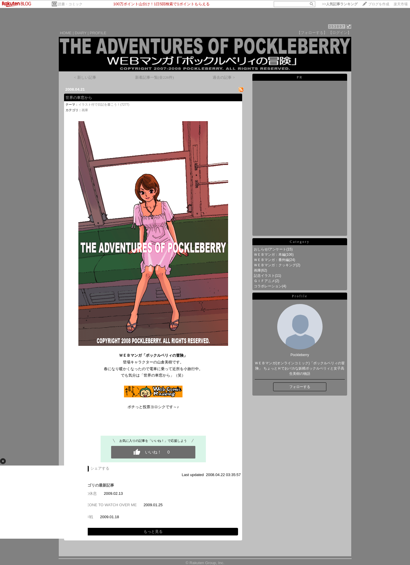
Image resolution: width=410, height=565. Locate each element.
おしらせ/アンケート (270, 249)
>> (340, 4)
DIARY (81, 33)
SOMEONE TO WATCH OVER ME (107, 505)
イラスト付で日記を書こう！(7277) (103, 104)
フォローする (299, 387)
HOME (66, 33)
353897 (337, 26)
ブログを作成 (378, 4)
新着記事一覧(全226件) (154, 77)
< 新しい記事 (85, 77)
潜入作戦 (85, 517)
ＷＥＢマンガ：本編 (269, 255)
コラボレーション (268, 286)
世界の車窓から (79, 97)
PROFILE (98, 33)
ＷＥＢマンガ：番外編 (271, 260)
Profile (300, 296)
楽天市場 (401, 4)
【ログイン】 (339, 32)
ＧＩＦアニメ (264, 281)
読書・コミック (70, 4)
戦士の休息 (87, 493)
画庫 (85, 110)
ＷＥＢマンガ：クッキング (275, 265)
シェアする (99, 468)
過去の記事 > (224, 77)
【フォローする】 (312, 32)
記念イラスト (264, 276)
